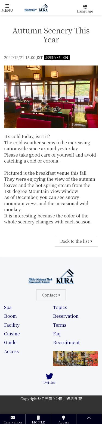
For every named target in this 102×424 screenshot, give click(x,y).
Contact (49, 295)
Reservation (66, 316)
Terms (59, 325)
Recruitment (66, 342)
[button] (7, 8)
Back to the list (74, 241)
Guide (10, 342)
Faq (57, 334)
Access (11, 351)
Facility (12, 325)
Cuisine (12, 334)
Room (10, 316)
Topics (60, 307)
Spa (8, 307)
